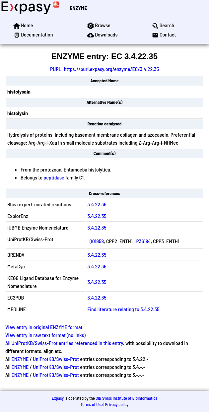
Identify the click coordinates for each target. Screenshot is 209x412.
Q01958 (96, 241)
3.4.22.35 (96, 204)
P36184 (143, 241)
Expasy (58, 398)
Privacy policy (116, 404)
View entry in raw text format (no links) (45, 335)
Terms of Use (92, 404)
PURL (55, 69)
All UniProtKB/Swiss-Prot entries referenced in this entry (64, 343)
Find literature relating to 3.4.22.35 (123, 309)
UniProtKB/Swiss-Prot (56, 359)
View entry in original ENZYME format (44, 327)
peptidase (53, 177)
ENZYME (78, 8)
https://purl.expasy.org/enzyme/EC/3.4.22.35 (111, 69)
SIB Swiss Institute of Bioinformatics (126, 398)
